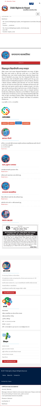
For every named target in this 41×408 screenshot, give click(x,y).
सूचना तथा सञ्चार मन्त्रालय (8, 348)
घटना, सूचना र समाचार (9, 165)
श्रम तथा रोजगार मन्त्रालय (7, 354)
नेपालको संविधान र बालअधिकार (9, 285)
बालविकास (12, 123)
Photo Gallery (7, 220)
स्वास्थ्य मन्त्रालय (5, 346)
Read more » (4, 148)
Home (4, 375)
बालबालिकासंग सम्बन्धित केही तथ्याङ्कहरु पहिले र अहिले (14, 288)
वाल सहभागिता (26, 123)
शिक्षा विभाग (5, 357)
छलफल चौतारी (6, 138)
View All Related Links (10, 361)
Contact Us (17, 375)
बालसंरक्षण (18, 123)
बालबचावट (5, 123)
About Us (9, 375)
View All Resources (9, 292)
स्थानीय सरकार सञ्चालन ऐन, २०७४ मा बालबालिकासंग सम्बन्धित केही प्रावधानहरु (19, 282)
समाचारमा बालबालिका (9, 192)
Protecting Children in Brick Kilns (10, 275)
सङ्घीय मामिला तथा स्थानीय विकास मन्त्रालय (11, 351)
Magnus (9, 381)
